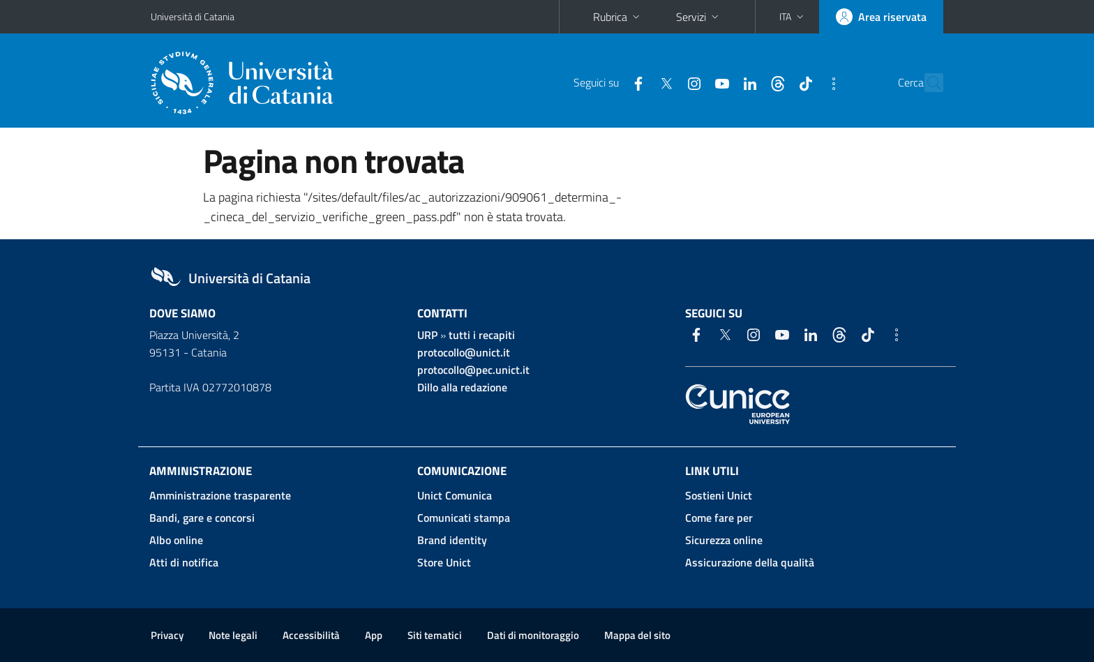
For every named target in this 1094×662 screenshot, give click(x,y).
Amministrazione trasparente (220, 495)
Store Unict (444, 562)
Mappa (637, 635)
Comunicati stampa (463, 517)
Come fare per (719, 517)
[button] (793, 17)
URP (427, 334)
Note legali (233, 635)
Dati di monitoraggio (533, 635)
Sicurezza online (724, 540)
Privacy (167, 635)
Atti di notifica (183, 562)
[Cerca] (926, 83)
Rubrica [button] (618, 16)
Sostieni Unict (718, 495)
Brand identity (452, 540)
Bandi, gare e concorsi (202, 517)
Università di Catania (192, 16)
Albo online (176, 540)
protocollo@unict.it (463, 352)
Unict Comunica (454, 495)
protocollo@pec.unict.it (473, 369)
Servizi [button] (698, 16)
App (373, 635)
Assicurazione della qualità (749, 562)
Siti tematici (434, 635)
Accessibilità (311, 635)
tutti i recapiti (482, 334)
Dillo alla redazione (462, 387)
